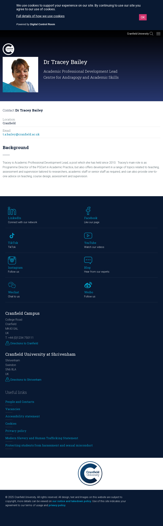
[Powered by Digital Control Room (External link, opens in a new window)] (35, 24)
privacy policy (57, 505)
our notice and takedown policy (71, 501)
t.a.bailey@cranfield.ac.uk (21, 134)
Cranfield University (138, 33)
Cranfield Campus (22, 313)
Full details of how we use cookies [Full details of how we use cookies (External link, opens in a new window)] (40, 16)
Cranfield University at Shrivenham (40, 354)
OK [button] (143, 17)
